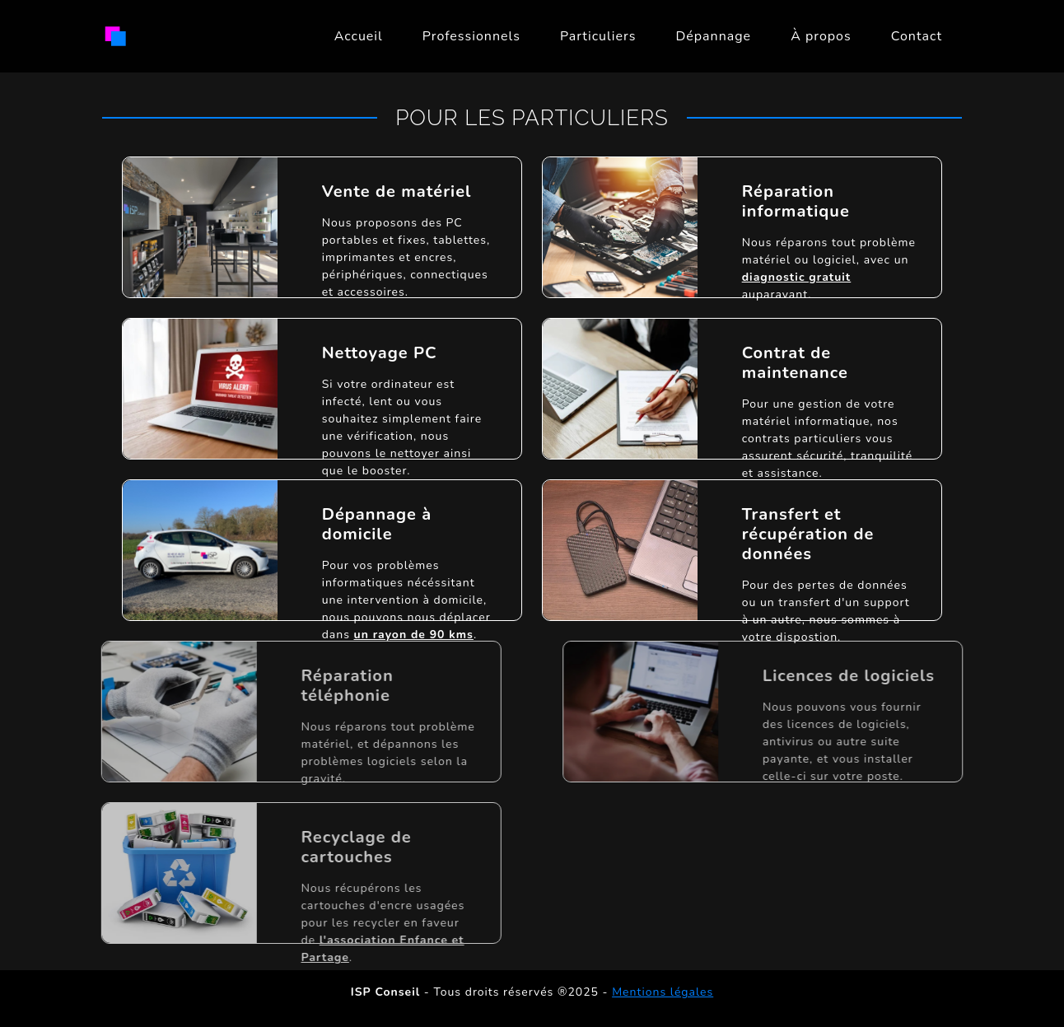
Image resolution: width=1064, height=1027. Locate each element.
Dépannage (713, 36)
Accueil (358, 36)
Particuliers (598, 36)
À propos (821, 36)
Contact (916, 36)
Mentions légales (662, 992)
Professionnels (471, 36)
